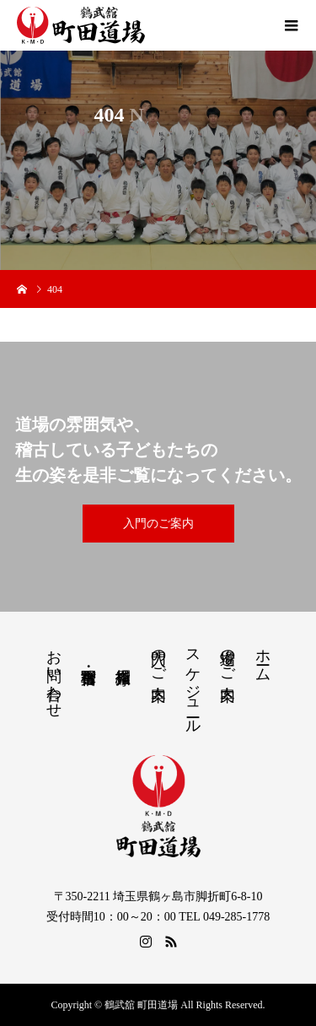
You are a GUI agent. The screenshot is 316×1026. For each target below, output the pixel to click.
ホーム (262, 657)
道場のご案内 (227, 657)
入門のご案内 (158, 523)
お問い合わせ (54, 675)
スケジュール (193, 683)
